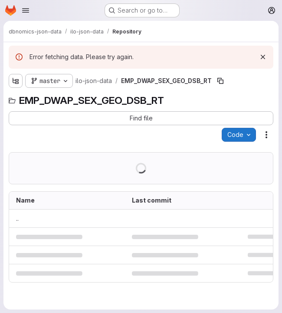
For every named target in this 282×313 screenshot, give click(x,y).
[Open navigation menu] (26, 10)
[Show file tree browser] (16, 81)
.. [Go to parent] (17, 218)
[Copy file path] (220, 81)
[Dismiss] (263, 57)
